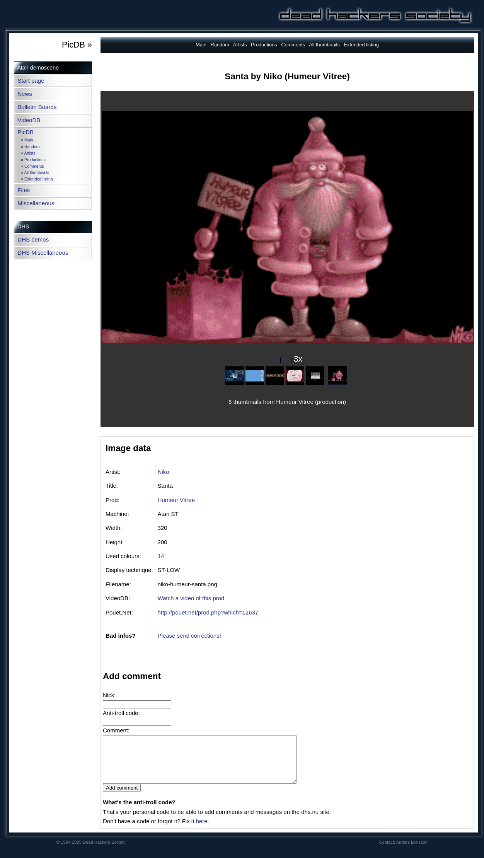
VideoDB (28, 120)
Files (23, 190)
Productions (35, 160)
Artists (29, 153)
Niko (163, 471)
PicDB (25, 132)
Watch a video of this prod (191, 598)
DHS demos (33, 239)
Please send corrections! (189, 635)
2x (286, 359)
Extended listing (38, 179)
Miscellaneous (35, 203)
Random (31, 147)
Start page (30, 80)
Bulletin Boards (36, 107)
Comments (34, 166)
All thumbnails (36, 172)
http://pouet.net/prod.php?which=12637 (208, 612)
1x (275, 359)
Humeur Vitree (176, 500)
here (201, 830)
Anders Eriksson (412, 851)
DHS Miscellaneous (42, 252)
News (24, 93)
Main (28, 140)
